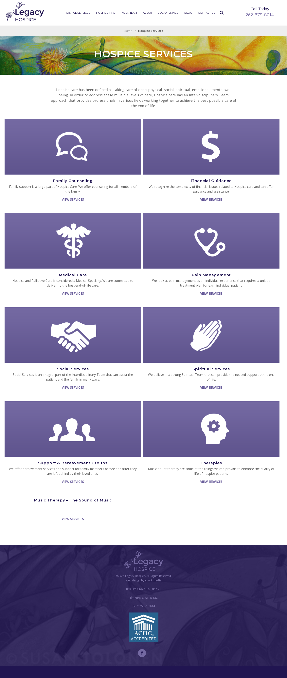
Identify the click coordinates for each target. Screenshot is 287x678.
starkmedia (153, 580)
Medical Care (73, 275)
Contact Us (206, 12)
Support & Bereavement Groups (72, 463)
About (147, 12)
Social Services (73, 369)
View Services (73, 199)
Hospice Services (77, 12)
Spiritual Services (211, 369)
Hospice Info (105, 12)
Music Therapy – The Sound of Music (73, 500)
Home (128, 31)
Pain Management (211, 275)
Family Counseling (73, 181)
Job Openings (168, 12)
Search (222, 13)
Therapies (211, 463)
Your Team (129, 12)
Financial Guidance (211, 181)
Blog (188, 12)
